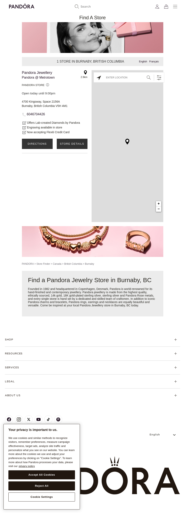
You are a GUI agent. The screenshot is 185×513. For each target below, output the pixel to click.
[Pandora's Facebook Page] (9, 419)
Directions (37, 143)
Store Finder (43, 263)
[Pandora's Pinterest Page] (58, 419)
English (143, 61)
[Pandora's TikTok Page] (48, 419)
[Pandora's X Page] (29, 419)
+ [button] (159, 203)
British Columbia (73, 263)
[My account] (157, 6)
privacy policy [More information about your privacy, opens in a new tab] (27, 466)
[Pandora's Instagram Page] (19, 419)
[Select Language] (163, 434)
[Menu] (175, 6)
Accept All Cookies (41, 474)
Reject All (42, 485)
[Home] (92, 476)
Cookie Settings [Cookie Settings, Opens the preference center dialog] (42, 496)
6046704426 (36, 114)
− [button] (159, 209)
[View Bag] (166, 6)
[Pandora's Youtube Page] (38, 419)
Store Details (72, 143)
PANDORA (28, 263)
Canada (57, 263)
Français (154, 61)
